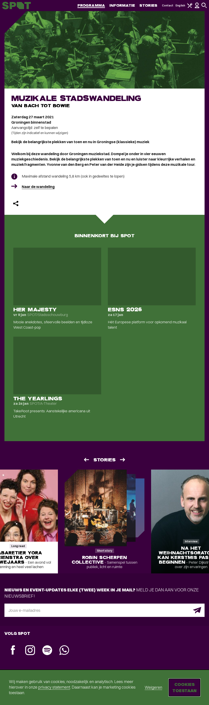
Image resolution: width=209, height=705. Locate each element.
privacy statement (54, 687)
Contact (168, 5)
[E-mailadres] (104, 610)
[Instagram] (30, 651)
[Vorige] (86, 460)
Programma (91, 5)
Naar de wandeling (38, 186)
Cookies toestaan (184, 687)
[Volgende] (123, 460)
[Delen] (15, 203)
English (180, 5)
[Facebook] (13, 650)
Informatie (122, 5)
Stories (148, 5)
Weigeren (153, 687)
